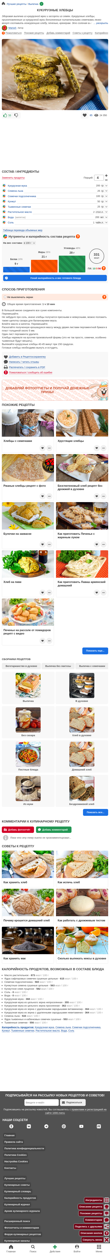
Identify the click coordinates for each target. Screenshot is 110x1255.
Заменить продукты (13, 177)
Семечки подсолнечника (22, 196)
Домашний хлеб (81, 756)
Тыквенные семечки (19, 206)
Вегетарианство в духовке (21, 666)
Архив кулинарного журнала (22, 1210)
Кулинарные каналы (17, 1240)
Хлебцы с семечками (18, 440)
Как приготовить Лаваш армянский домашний (82, 583)
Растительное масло (20, 211)
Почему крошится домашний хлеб (27, 920)
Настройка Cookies (16, 1161)
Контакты (10, 1167)
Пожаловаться (12, 33)
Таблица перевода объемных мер (22, 230)
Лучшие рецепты (14, 1178)
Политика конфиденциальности (24, 1148)
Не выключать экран (18, 297)
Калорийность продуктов (20, 1197)
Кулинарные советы (17, 1184)
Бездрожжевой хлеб (81, 790)
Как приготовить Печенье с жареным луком (76, 535)
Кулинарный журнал (17, 1204)
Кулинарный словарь (17, 1191)
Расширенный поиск (17, 1221)
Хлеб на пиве (13, 581)
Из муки (28, 790)
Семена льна (15, 190)
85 (91, 115)
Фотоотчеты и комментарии (21, 1227)
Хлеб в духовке (81, 722)
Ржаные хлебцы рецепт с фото (25, 485)
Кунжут (12, 201)
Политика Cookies (15, 1154)
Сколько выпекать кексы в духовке (82, 958)
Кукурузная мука (17, 185)
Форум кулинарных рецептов (22, 1234)
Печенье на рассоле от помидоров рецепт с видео (27, 632)
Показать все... (95, 812)
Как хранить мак (15, 958)
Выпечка (28, 687)
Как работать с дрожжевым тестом (81, 920)
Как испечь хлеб (69, 882)
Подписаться (72, 1102)
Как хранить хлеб (15, 882)
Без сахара (28, 722)
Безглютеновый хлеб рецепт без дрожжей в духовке (80, 487)
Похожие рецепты (34, 33)
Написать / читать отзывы (24, 361)
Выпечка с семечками (92, 666)
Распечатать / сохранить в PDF (27, 367)
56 (9, 115)
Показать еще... (95, 650)
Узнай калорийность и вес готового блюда (43, 278)
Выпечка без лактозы (58, 666)
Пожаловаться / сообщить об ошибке (30, 372)
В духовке (81, 687)
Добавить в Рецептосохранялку (27, 356)
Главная (9, 1135)
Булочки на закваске (18, 533)
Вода (11, 217)
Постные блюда (28, 756)
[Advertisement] (55, 142)
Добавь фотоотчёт (17, 829)
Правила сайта (13, 1141)
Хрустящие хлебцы (71, 440)
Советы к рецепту (82, 33)
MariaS (9, 28)
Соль (11, 222)
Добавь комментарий (58, 33)
